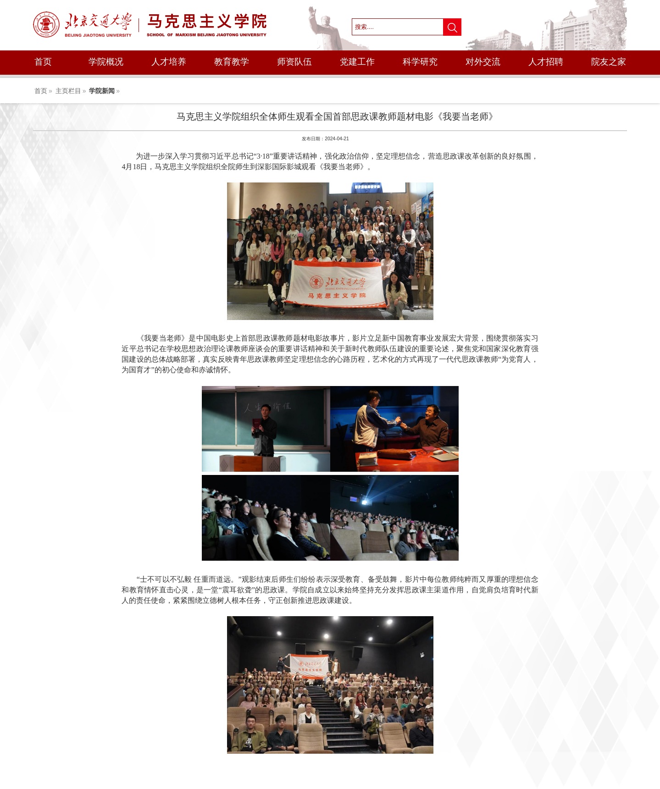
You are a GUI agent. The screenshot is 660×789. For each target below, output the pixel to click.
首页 (43, 61)
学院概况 (106, 61)
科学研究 (420, 61)
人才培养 (168, 61)
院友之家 (608, 61)
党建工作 (357, 61)
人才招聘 (545, 61)
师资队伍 (294, 61)
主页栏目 (68, 90)
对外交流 (483, 61)
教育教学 (231, 61)
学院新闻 (102, 90)
